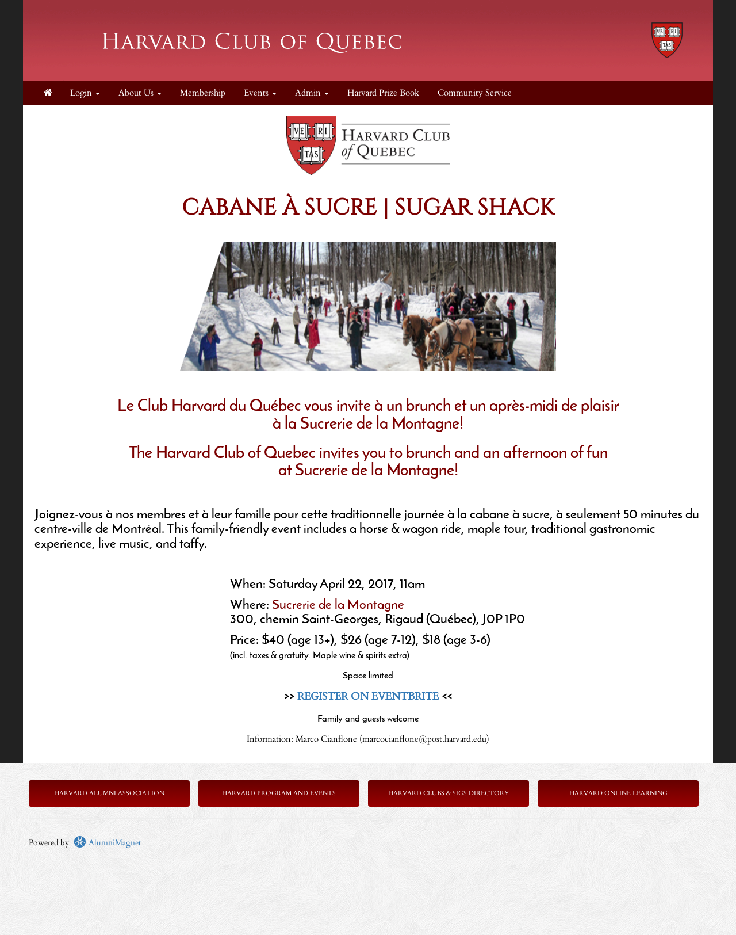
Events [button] (260, 93)
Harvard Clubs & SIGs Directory (448, 793)
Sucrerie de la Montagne (338, 605)
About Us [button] (140, 93)
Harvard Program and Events (279, 793)
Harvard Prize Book (383, 93)
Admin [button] (312, 93)
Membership (202, 93)
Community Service (475, 93)
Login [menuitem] (85, 93)
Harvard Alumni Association (109, 793)
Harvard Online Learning (618, 793)
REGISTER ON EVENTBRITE (368, 696)
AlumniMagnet (107, 842)
